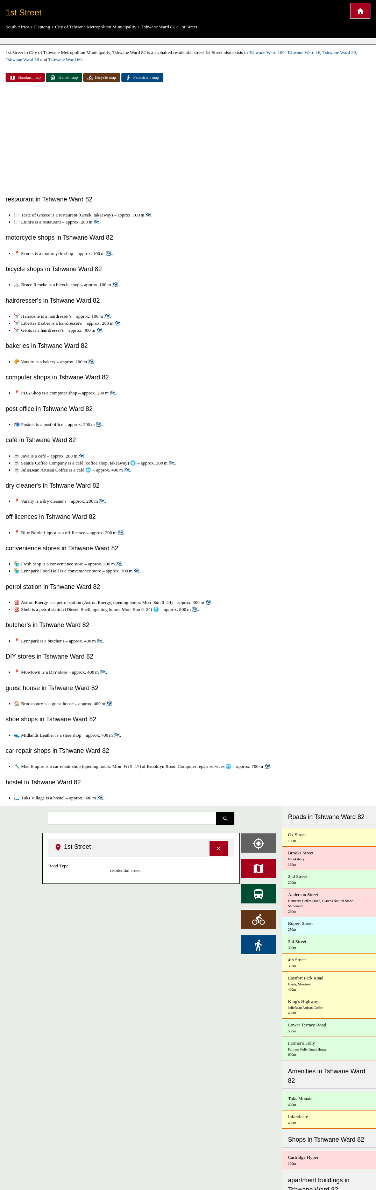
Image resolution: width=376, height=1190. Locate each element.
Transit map (64, 78)
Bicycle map (101, 78)
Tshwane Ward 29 (339, 52)
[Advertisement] (188, 139)
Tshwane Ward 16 (303, 52)
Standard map (25, 78)
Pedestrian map (142, 78)
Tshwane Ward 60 (64, 59)
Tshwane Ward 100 (267, 52)
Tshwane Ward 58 (22, 59)
